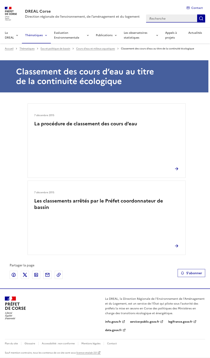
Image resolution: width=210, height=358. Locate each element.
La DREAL (9, 35)
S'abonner (191, 273)
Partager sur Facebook (14, 275)
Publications (104, 35)
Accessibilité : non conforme (58, 343)
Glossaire (30, 343)
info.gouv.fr (113, 322)
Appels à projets (171, 35)
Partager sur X (25, 275)
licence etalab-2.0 (86, 353)
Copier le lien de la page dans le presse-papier (59, 275)
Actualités (195, 33)
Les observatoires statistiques (135, 35)
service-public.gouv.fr (144, 322)
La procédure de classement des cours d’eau (85, 123)
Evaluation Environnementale (66, 35)
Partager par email (47, 275)
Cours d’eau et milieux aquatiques (95, 48)
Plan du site (11, 343)
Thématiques (34, 35)
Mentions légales (90, 343)
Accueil (9, 48)
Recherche (201, 18)
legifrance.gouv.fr (180, 322)
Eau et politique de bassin (55, 48)
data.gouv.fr (113, 330)
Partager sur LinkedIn (36, 275)
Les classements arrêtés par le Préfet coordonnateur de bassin (98, 204)
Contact (197, 8)
